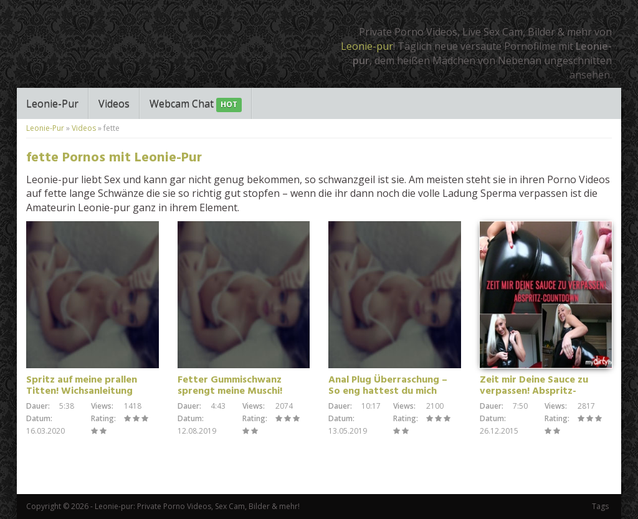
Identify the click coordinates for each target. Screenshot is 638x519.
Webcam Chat (196, 104)
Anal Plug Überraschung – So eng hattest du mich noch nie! (387, 391)
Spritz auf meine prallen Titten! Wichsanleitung (81, 385)
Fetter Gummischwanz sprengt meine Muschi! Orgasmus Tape (230, 391)
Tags (600, 506)
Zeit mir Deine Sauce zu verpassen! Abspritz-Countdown (534, 391)
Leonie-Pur (52, 103)
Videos (114, 103)
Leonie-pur (367, 46)
